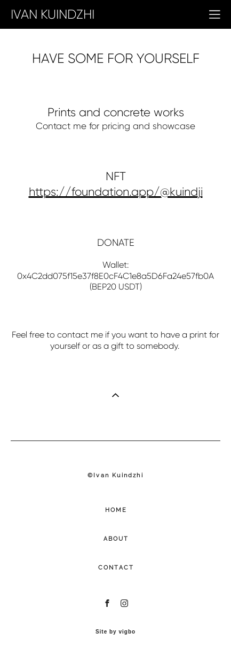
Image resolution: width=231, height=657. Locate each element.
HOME (116, 510)
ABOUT (116, 538)
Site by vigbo (115, 632)
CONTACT (116, 567)
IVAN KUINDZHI (52, 14)
